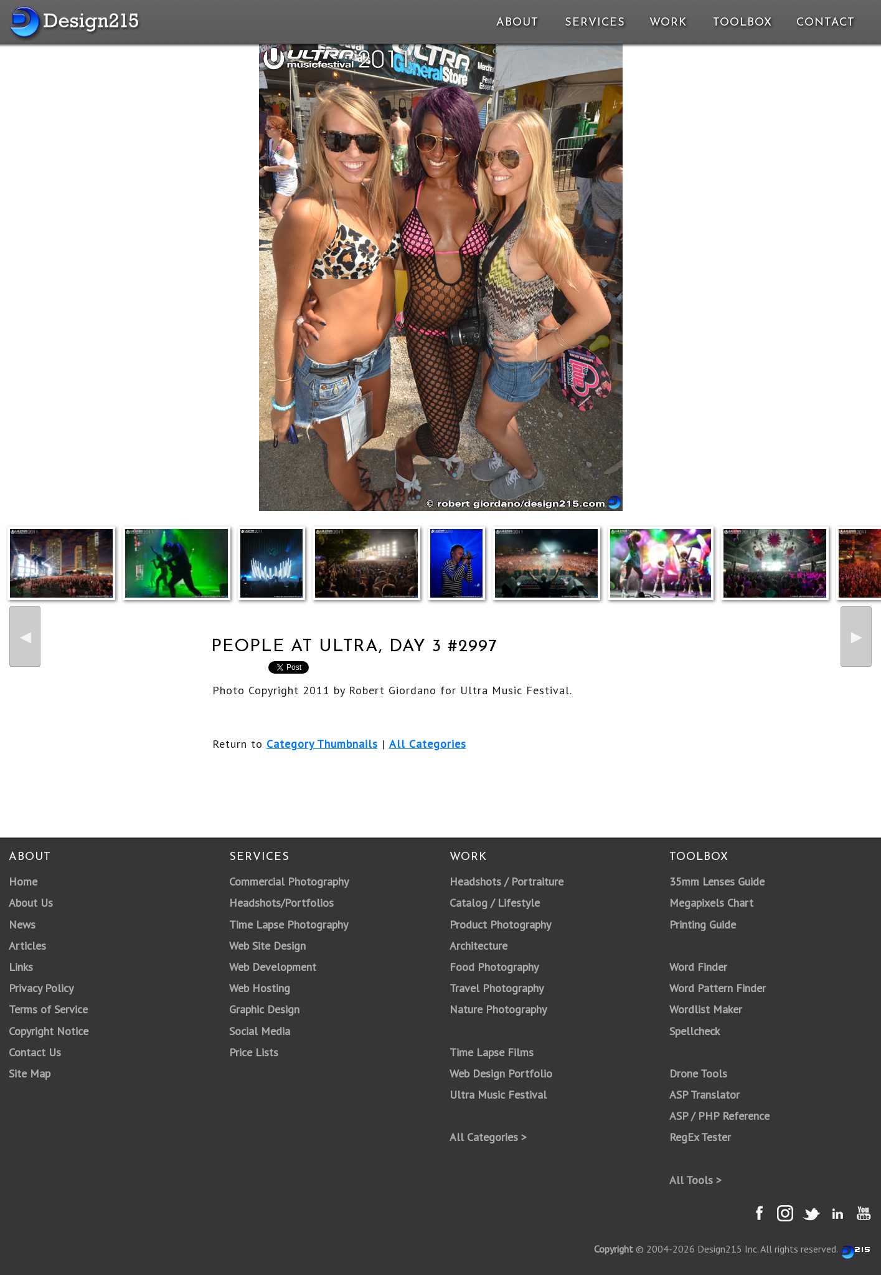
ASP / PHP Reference (719, 1116)
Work (668, 23)
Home (23, 881)
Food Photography (494, 967)
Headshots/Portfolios (281, 902)
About (517, 23)
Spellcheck (694, 1031)
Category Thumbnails (322, 744)
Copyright (613, 1249)
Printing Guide (702, 924)
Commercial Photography (289, 881)
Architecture (478, 945)
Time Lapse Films (492, 1052)
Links (21, 967)
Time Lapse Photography (288, 924)
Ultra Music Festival (498, 1094)
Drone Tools (698, 1073)
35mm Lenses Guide (717, 881)
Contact (824, 23)
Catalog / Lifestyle (495, 902)
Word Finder (698, 967)
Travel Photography (497, 988)
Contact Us (35, 1052)
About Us (31, 902)
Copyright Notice (48, 1031)
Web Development (272, 967)
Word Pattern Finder (717, 988)
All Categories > (488, 1137)
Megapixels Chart (711, 902)
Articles (27, 945)
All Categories (427, 744)
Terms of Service (48, 1009)
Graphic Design (264, 1009)
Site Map (29, 1073)
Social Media (259, 1031)
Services (595, 23)
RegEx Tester (700, 1137)
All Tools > (695, 1180)
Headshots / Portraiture (506, 881)
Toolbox (742, 23)
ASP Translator (704, 1094)
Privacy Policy (41, 988)
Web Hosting (259, 988)
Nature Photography (498, 1009)
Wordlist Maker (705, 1009)
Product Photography (500, 924)
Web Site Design (267, 945)
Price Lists (253, 1052)
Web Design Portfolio (501, 1073)
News (22, 924)
